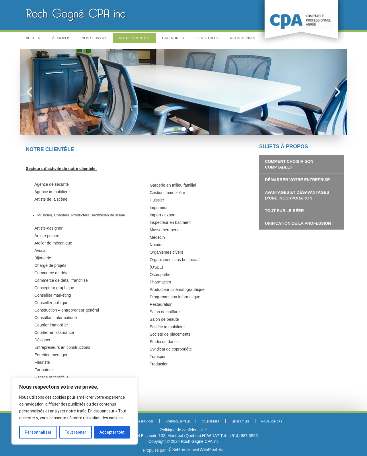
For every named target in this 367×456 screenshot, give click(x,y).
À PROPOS (61, 38)
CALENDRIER (173, 38)
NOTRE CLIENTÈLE (135, 38)
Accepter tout (111, 432)
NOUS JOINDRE (243, 38)
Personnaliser (38, 432)
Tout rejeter (75, 432)
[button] (176, 129)
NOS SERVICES (95, 38)
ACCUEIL (33, 38)
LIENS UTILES (207, 38)
